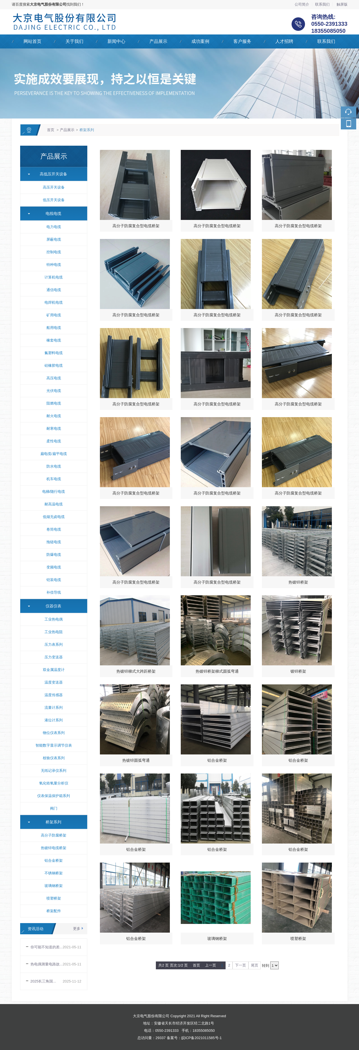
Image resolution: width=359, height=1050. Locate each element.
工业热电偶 (53, 619)
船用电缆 (53, 328)
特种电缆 (53, 264)
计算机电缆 (53, 277)
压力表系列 (53, 644)
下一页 (240, 965)
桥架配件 (53, 911)
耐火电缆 (53, 416)
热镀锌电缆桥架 (53, 848)
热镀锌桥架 (298, 582)
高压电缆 (53, 378)
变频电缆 (53, 567)
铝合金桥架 (53, 860)
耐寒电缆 (53, 428)
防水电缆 (53, 466)
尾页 (254, 965)
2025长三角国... (43, 981)
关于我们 (74, 41)
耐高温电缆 (53, 504)
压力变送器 (53, 657)
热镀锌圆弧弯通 (136, 760)
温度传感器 (53, 695)
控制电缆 (53, 252)
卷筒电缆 (53, 529)
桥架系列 (86, 130)
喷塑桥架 (53, 898)
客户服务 (242, 41)
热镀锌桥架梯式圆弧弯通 (217, 671)
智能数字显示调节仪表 (54, 745)
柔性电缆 (53, 441)
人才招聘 (284, 41)
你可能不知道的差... (46, 947)
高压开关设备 (54, 187)
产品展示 (158, 41)
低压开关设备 (54, 200)
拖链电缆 (53, 542)
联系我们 (322, 4)
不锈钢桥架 (53, 873)
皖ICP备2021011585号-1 (201, 1038)
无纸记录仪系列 (53, 770)
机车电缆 (53, 479)
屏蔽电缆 (53, 239)
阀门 (53, 808)
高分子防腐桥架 (53, 835)
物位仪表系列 (54, 733)
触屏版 (342, 4)
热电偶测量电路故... (46, 964)
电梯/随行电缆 (53, 491)
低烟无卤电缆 (54, 517)
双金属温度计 (54, 670)
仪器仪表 (51, 606)
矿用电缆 (53, 315)
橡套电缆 (53, 340)
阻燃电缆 (53, 403)
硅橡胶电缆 (53, 365)
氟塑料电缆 (53, 353)
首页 (50, 130)
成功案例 (200, 41)
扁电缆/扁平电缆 (53, 454)
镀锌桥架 (298, 671)
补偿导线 (53, 592)
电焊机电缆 (53, 302)
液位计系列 (53, 720)
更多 (76, 928)
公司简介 (302, 4)
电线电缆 (51, 213)
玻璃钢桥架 (53, 886)
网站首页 (32, 41)
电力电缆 (53, 227)
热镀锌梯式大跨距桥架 (136, 671)
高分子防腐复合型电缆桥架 (135, 226)
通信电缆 (53, 290)
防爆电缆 (53, 554)
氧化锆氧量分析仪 (53, 783)
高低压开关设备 (51, 174)
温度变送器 (53, 682)
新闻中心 (116, 41)
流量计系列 (53, 707)
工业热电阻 (53, 632)
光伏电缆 (53, 391)
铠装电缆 (53, 580)
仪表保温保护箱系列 (53, 796)
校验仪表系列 (54, 758)
